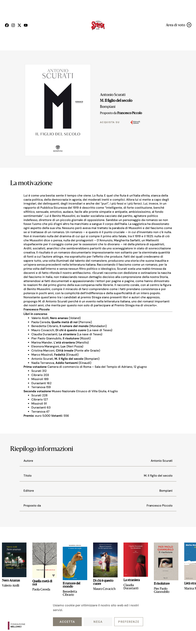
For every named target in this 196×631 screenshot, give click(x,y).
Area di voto (175, 25)
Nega (98, 622)
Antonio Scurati (112, 95)
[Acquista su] (135, 122)
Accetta (67, 622)
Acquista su (110, 122)
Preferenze (128, 622)
